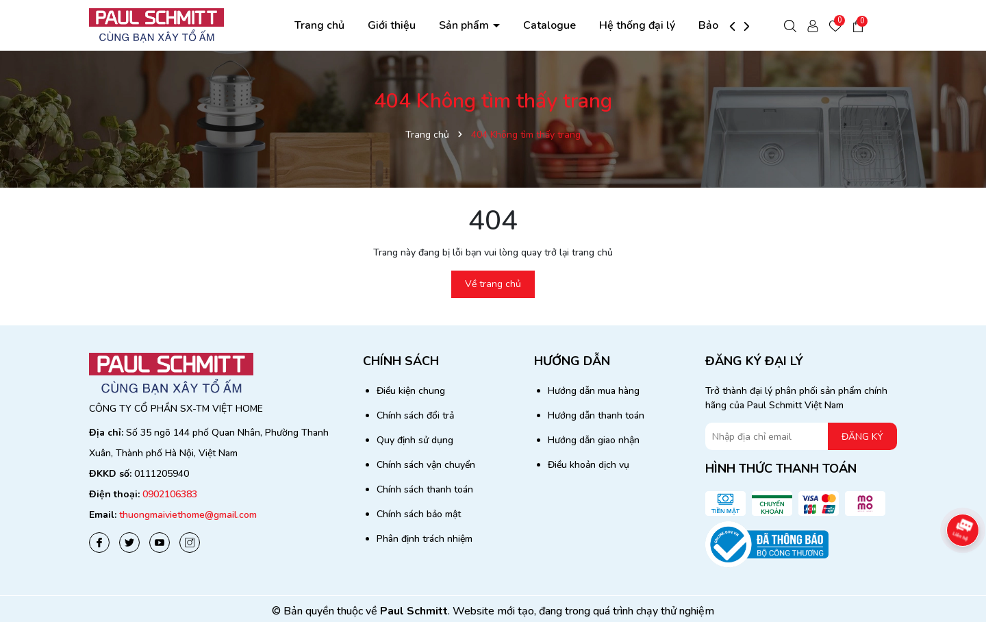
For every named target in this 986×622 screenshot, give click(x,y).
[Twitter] (129, 542)
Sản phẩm (465, 25)
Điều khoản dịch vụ (588, 464)
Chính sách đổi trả (415, 415)
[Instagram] (189, 542)
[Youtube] (159, 542)
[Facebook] (99, 542)
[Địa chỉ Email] (801, 436)
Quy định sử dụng (415, 440)
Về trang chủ (493, 283)
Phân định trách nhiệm (424, 538)
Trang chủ (319, 25)
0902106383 (169, 494)
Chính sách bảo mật (419, 514)
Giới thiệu (392, 25)
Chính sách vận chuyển (426, 464)
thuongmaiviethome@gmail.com (188, 514)
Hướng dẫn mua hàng (594, 390)
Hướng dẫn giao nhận (594, 440)
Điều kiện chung (411, 390)
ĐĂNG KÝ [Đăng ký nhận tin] (862, 436)
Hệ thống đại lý (637, 25)
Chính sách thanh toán (425, 489)
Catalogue (549, 25)
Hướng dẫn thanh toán (596, 415)
